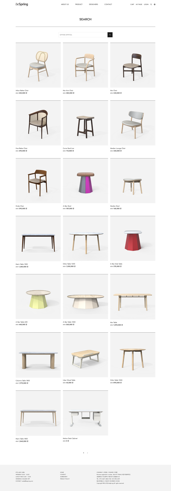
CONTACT (108, 4)
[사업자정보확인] (126, 474)
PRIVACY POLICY (65, 479)
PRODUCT (79, 4)
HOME (62, 472)
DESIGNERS (93, 4)
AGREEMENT (63, 476)
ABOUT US (65, 4)
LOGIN (146, 4)
